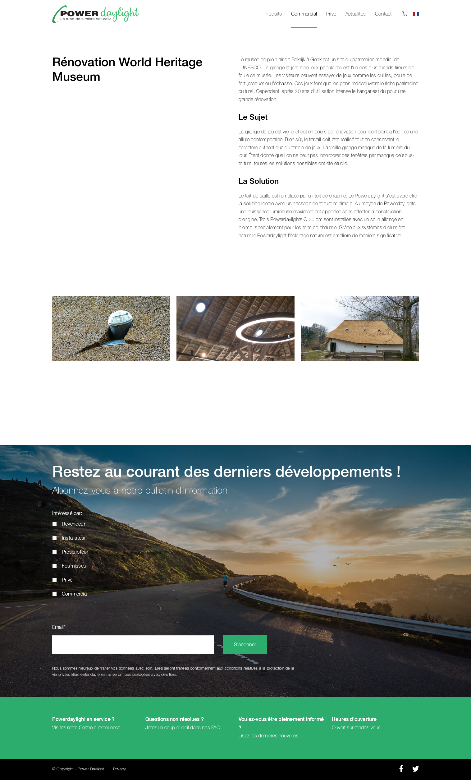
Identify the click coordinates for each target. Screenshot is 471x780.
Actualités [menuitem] (355, 14)
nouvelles (289, 735)
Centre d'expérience (100, 727)
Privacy (119, 769)
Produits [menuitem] (273, 14)
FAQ (215, 727)
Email (59, 627)
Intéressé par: (67, 513)
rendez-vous (367, 727)
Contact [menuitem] (383, 14)
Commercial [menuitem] (304, 14)
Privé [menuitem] (331, 14)
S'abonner (245, 645)
